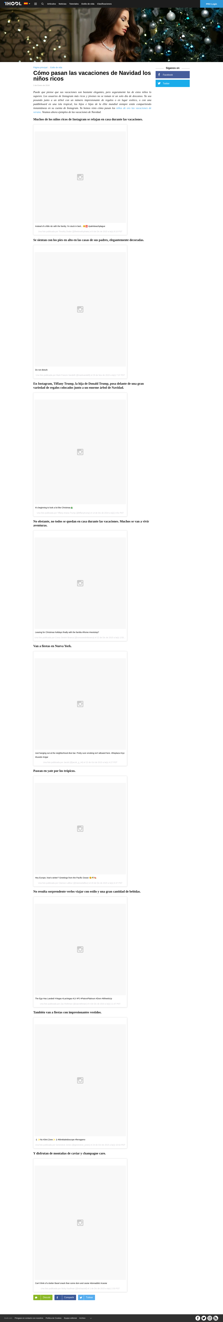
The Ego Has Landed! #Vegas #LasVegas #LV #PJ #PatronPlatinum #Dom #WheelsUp (73, 1000)
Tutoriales (74, 4)
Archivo (82, 1318)
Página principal (40, 69)
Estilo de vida (87, 4)
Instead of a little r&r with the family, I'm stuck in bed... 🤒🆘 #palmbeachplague (70, 228)
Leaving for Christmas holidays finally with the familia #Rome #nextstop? (67, 634)
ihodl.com (8, 1318)
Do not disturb (41, 371)
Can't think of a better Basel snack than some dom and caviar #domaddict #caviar (71, 1285)
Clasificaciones (104, 4)
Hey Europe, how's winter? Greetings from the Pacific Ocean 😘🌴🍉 (65, 879)
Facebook (165, 76)
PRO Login (211, 4)
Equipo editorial (70, 1318)
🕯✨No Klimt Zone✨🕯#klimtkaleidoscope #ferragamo (60, 1141)
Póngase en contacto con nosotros (29, 1318)
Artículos (51, 4)
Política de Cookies (53, 1318)
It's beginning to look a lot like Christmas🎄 (54, 509)
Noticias (62, 4)
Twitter (164, 85)
